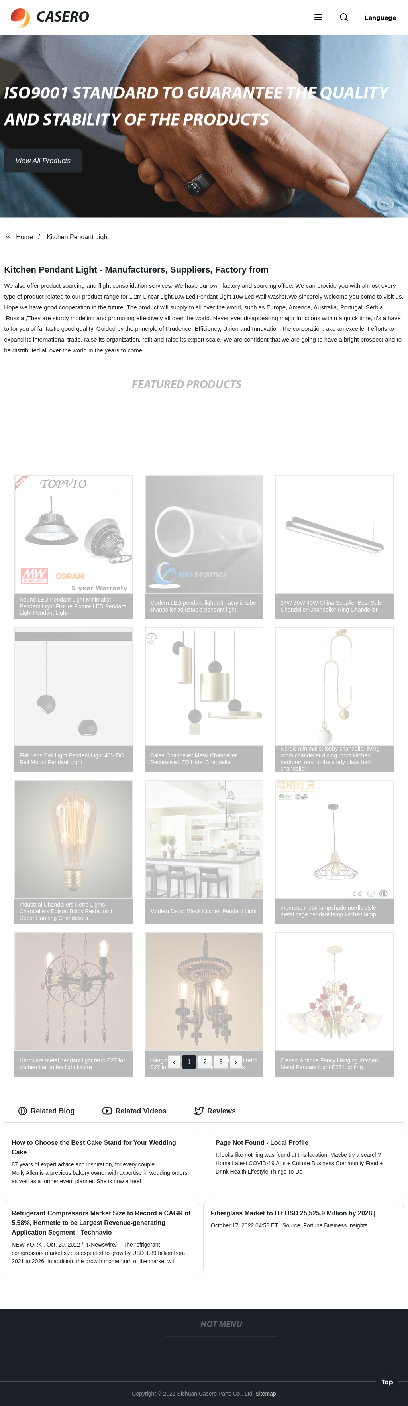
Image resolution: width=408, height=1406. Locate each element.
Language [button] (380, 17)
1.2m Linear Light (151, 296)
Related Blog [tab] (46, 1111)
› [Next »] (236, 1061)
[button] (318, 18)
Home (24, 237)
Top (387, 1381)
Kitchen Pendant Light (78, 237)
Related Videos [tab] (134, 1111)
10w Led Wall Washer (259, 296)
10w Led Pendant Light (202, 296)
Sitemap (265, 1393)
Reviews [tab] (215, 1111)
